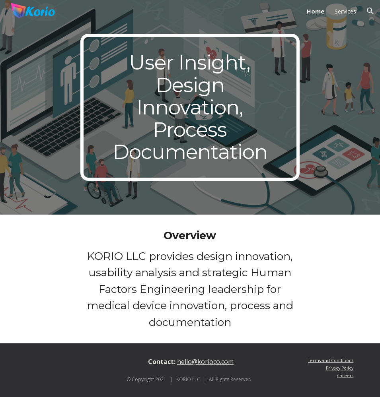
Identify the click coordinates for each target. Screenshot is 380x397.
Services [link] (345, 11)
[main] (190, 107)
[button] (370, 11)
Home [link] (315, 11)
